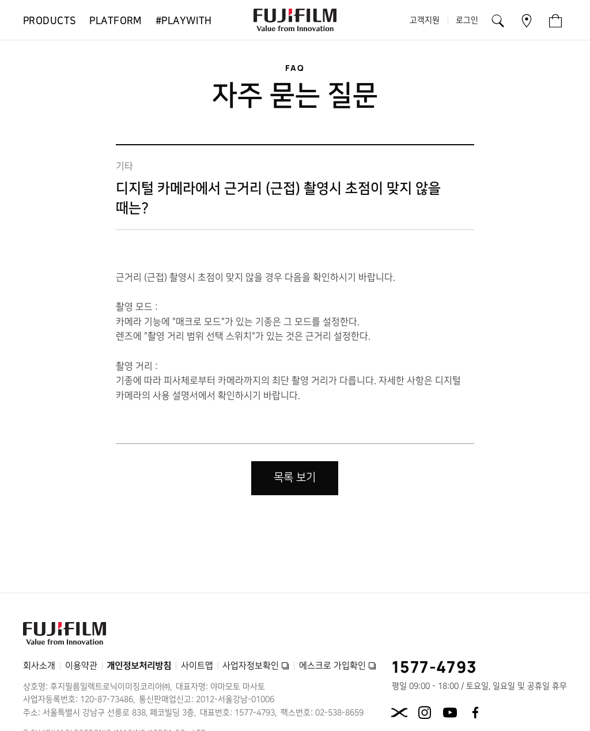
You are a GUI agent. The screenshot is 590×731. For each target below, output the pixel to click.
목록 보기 (295, 478)
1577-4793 (435, 666)
